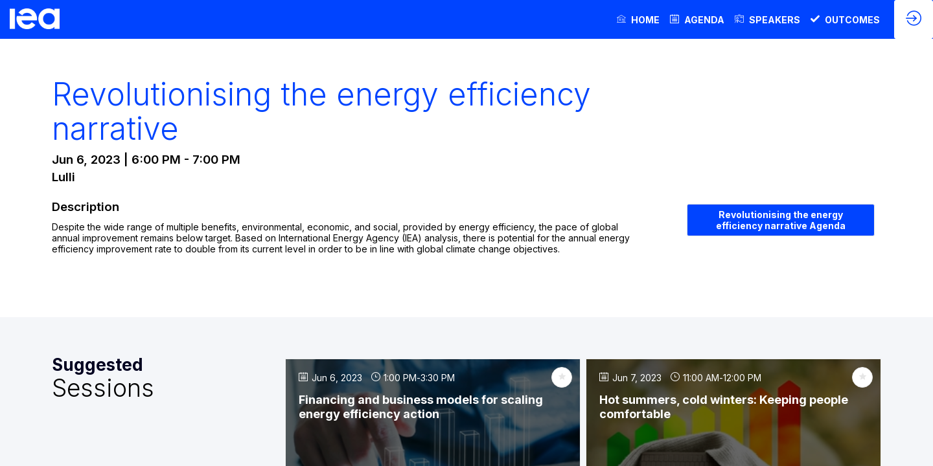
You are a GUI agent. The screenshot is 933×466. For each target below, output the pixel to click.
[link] (638, 19)
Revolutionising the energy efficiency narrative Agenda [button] (781, 220)
